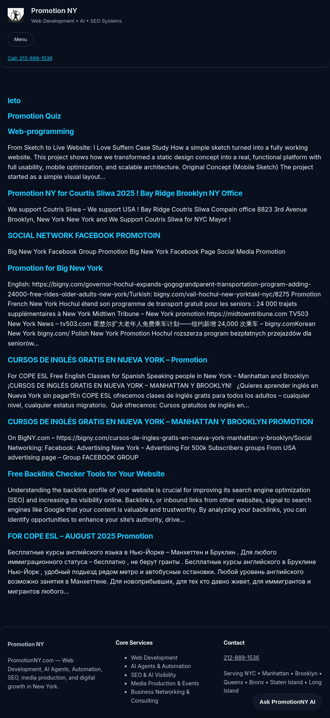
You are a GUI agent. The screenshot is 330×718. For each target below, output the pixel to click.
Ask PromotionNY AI (287, 701)
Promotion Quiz (34, 116)
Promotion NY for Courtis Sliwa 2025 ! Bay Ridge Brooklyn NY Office (125, 193)
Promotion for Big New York (55, 268)
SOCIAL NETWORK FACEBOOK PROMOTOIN (84, 236)
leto (14, 101)
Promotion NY (54, 11)
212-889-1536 (241, 657)
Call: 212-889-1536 (30, 58)
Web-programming (41, 131)
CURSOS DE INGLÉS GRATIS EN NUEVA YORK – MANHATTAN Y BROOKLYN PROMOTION (160, 422)
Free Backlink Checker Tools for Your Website (86, 474)
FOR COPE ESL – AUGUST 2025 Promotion (80, 536)
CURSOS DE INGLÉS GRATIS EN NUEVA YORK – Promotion (107, 360)
